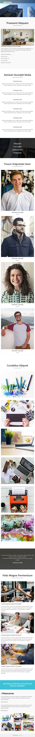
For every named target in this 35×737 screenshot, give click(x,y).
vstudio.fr (20, 735)
